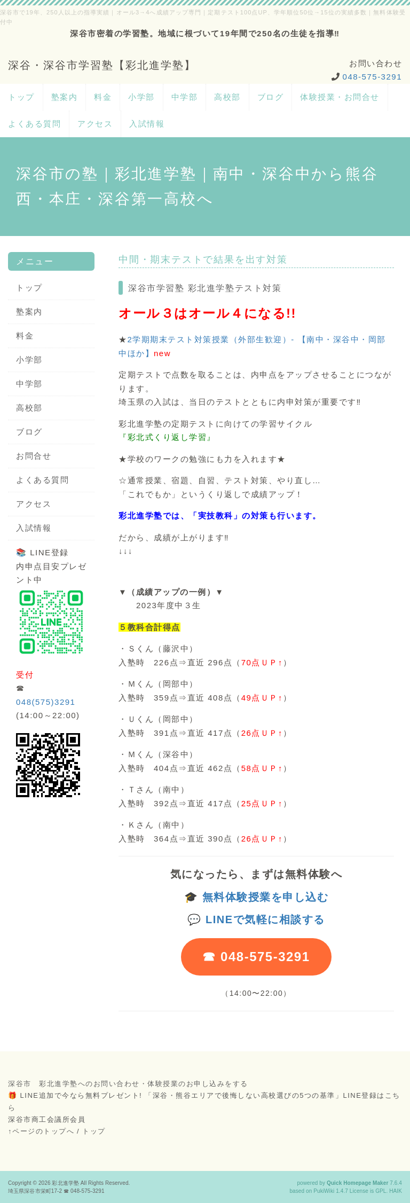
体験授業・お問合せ (340, 96)
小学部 (141, 96)
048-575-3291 (372, 76)
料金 (103, 96)
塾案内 (64, 96)
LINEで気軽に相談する (265, 919)
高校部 (227, 96)
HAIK (395, 1191)
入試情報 (146, 123)
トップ (21, 96)
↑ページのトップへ (41, 1131)
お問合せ (33, 455)
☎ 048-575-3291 (256, 956)
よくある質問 (34, 123)
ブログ (270, 96)
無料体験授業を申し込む (265, 897)
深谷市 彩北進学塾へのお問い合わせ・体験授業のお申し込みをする (128, 1084)
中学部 (184, 96)
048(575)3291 (45, 701)
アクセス (95, 123)
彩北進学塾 (65, 1183)
